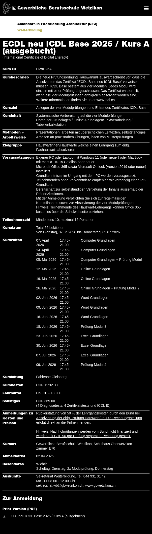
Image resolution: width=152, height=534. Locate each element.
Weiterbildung (29, 30)
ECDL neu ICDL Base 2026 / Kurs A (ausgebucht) (46, 516)
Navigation (146, 8)
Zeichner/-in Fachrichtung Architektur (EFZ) (57, 24)
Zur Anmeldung (22, 498)
